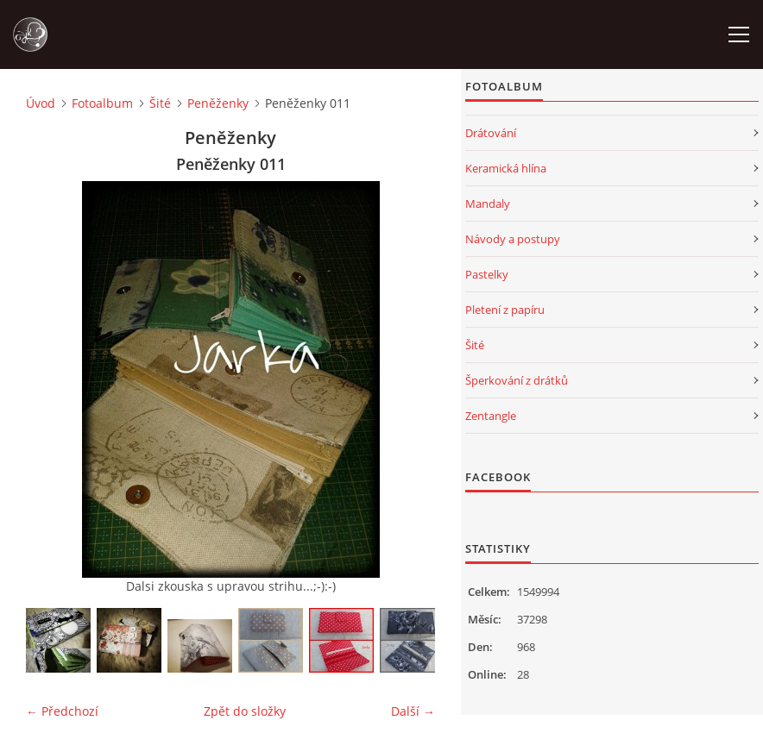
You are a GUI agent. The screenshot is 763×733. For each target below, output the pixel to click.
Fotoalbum (102, 103)
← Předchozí (62, 711)
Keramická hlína (505, 168)
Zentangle (490, 415)
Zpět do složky (245, 711)
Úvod (40, 103)
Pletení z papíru (505, 309)
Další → (413, 711)
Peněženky (218, 103)
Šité (160, 103)
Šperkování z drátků (516, 380)
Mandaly (487, 203)
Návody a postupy (512, 239)
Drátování (490, 133)
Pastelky (486, 274)
